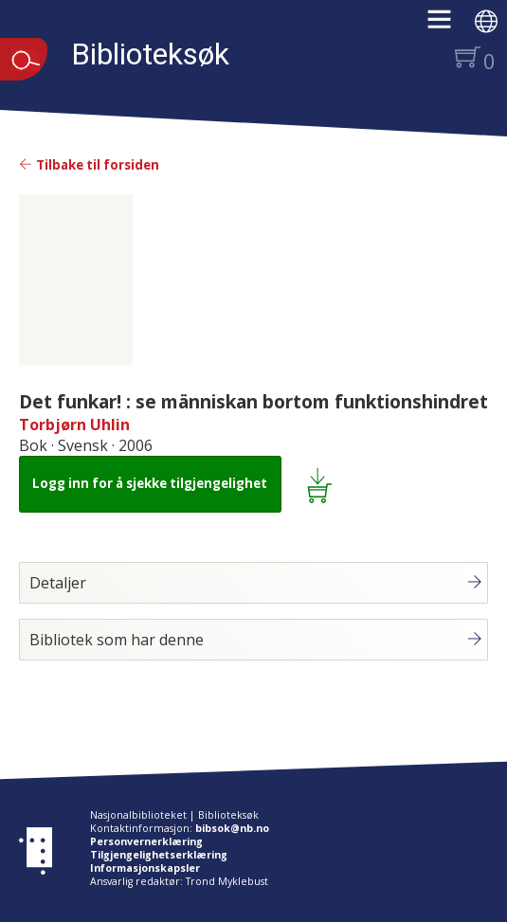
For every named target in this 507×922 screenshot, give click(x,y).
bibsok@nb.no (232, 828)
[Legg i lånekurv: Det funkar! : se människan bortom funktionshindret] (322, 484)
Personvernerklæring (146, 841)
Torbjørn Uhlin (74, 424)
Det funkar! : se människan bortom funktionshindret (253, 401)
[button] (448, 25)
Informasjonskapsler (145, 868)
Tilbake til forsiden (89, 164)
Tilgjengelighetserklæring (158, 854)
